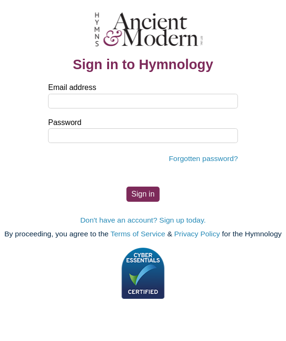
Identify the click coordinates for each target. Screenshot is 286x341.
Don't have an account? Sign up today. (143, 220)
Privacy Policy (197, 234)
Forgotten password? (203, 158)
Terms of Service (138, 234)
